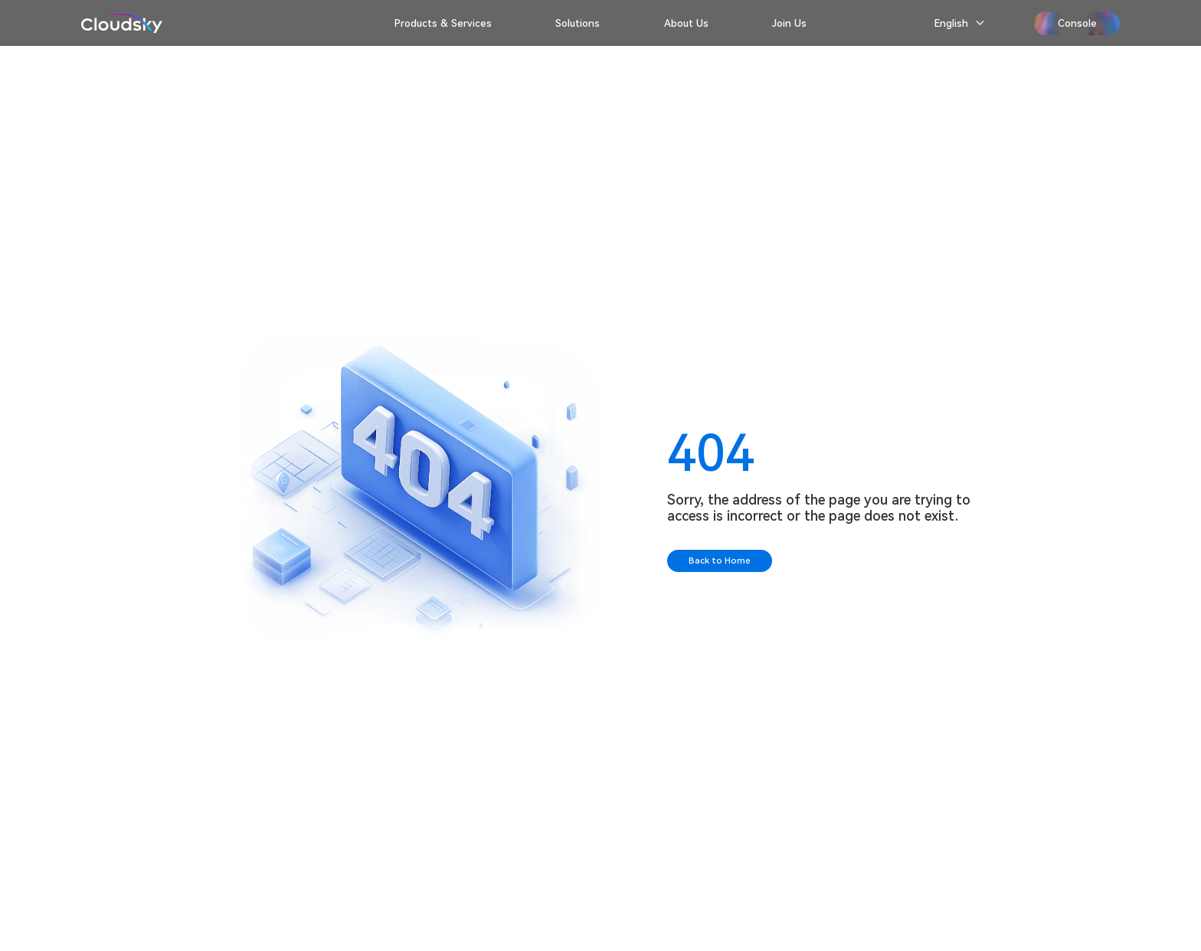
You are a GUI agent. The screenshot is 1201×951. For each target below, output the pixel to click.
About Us (686, 23)
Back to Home (720, 560)
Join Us (789, 23)
